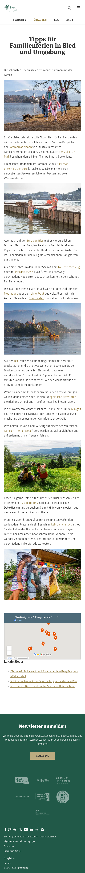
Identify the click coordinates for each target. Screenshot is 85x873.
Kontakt (7, 863)
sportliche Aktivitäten (63, 397)
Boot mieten (36, 298)
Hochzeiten (19, 20)
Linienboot (37, 293)
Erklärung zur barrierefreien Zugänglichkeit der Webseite (30, 837)
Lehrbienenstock (61, 524)
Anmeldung (42, 756)
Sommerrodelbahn (20, 147)
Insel (16, 361)
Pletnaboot (11, 293)
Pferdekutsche (24, 272)
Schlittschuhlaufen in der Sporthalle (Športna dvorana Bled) (44, 681)
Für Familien (40, 20)
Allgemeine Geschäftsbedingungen (19, 841)
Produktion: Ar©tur (12, 851)
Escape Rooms (29, 502)
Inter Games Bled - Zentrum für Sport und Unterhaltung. (42, 686)
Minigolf (76, 409)
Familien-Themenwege (18, 430)
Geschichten (73, 20)
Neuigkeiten (9, 858)
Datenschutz (10, 846)
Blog (56, 20)
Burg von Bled (35, 240)
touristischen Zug (69, 267)
